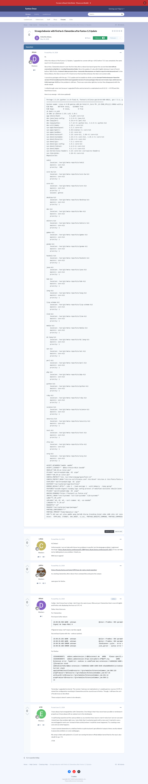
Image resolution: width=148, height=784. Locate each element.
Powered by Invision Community (74, 781)
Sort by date (118, 531)
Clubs (71, 19)
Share (87, 38)
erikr (41, 707)
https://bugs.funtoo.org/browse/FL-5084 (71, 549)
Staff (48, 19)
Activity (36, 14)
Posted (51, 52)
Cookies (74, 776)
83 (39, 557)
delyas (49, 37)
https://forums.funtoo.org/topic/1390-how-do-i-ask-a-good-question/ (74, 570)
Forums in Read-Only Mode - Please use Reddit (72, 3)
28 (44, 583)
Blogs (55, 19)
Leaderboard (28, 19)
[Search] (100, 14)
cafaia (41, 539)
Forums (63, 19)
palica (41, 565)
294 (39, 583)
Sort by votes (109, 531)
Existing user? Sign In (116, 9)
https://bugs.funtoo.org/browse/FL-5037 (98, 549)
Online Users (39, 19)
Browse (28, 15)
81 (39, 725)
